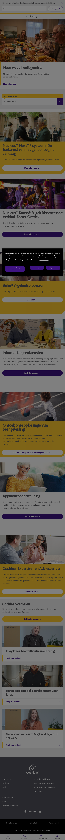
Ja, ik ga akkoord (53, 268)
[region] (32, 262)
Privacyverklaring (44, 260)
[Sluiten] (60, 251)
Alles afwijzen (37, 268)
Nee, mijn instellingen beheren (15, 269)
